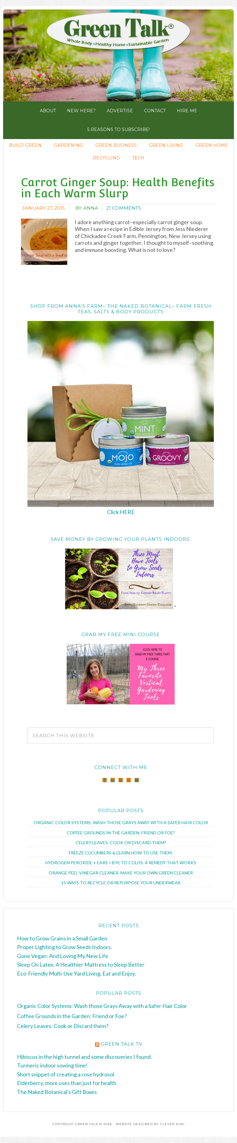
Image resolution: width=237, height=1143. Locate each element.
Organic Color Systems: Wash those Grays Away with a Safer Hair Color (121, 822)
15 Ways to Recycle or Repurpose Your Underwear (121, 882)
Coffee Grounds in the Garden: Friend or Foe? (121, 832)
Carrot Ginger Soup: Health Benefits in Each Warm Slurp (117, 188)
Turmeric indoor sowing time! (52, 1065)
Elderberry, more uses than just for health (66, 1082)
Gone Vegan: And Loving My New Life (62, 955)
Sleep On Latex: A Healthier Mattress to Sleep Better (80, 964)
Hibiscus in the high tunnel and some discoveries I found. (84, 1056)
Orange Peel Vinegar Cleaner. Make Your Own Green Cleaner (121, 872)
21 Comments (123, 208)
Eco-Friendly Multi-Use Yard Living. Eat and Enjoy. (76, 973)
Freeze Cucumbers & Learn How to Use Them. (121, 852)
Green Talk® (118, 55)
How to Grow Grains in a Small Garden (62, 938)
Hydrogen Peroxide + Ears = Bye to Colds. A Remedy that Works (120, 862)
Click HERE (121, 511)
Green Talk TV (121, 1044)
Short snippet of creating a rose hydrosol (65, 1074)
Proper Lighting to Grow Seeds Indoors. (64, 947)
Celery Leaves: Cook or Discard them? (121, 842)
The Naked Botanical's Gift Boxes (57, 1091)
